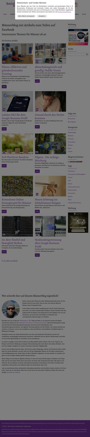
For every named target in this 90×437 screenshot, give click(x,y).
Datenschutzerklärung (64, 12)
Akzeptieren (42, 16)
